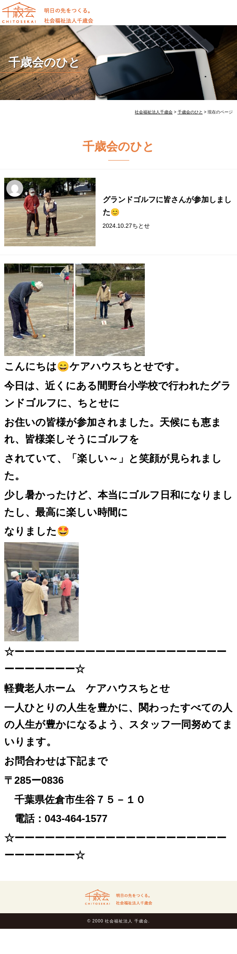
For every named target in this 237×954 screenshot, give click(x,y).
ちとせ (141, 225)
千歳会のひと (44, 62)
